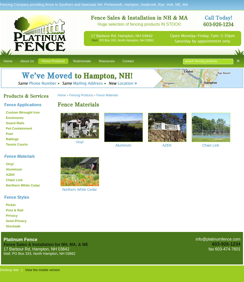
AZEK (10, 175)
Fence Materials (19, 156)
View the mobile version (42, 270)
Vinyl (10, 164)
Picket (11, 205)
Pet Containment (19, 128)
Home (62, 95)
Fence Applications (22, 105)
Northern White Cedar (23, 185)
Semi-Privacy (16, 221)
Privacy (12, 215)
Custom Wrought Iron (23, 112)
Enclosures (15, 118)
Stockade (13, 226)
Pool (9, 134)
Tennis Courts (17, 144)
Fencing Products (81, 95)
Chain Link (14, 180)
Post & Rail (14, 210)
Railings (12, 139)
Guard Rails (15, 123)
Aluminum (14, 169)
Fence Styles (16, 197)
